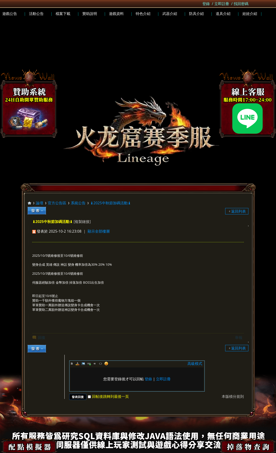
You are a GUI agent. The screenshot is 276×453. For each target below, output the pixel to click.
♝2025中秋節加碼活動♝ (110, 202)
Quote (94, 363)
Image (83, 363)
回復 (41, 337)
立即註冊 (221, 3)
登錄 (206, 3)
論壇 (39, 202)
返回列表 (238, 211)
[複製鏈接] (82, 221)
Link (89, 363)
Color (77, 363)
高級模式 (194, 363)
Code (100, 363)
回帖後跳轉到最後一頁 (108, 396)
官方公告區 (57, 202)
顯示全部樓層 (99, 231)
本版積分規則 (233, 396)
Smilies (106, 363)
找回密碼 (241, 3)
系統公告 (78, 202)
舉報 (238, 337)
